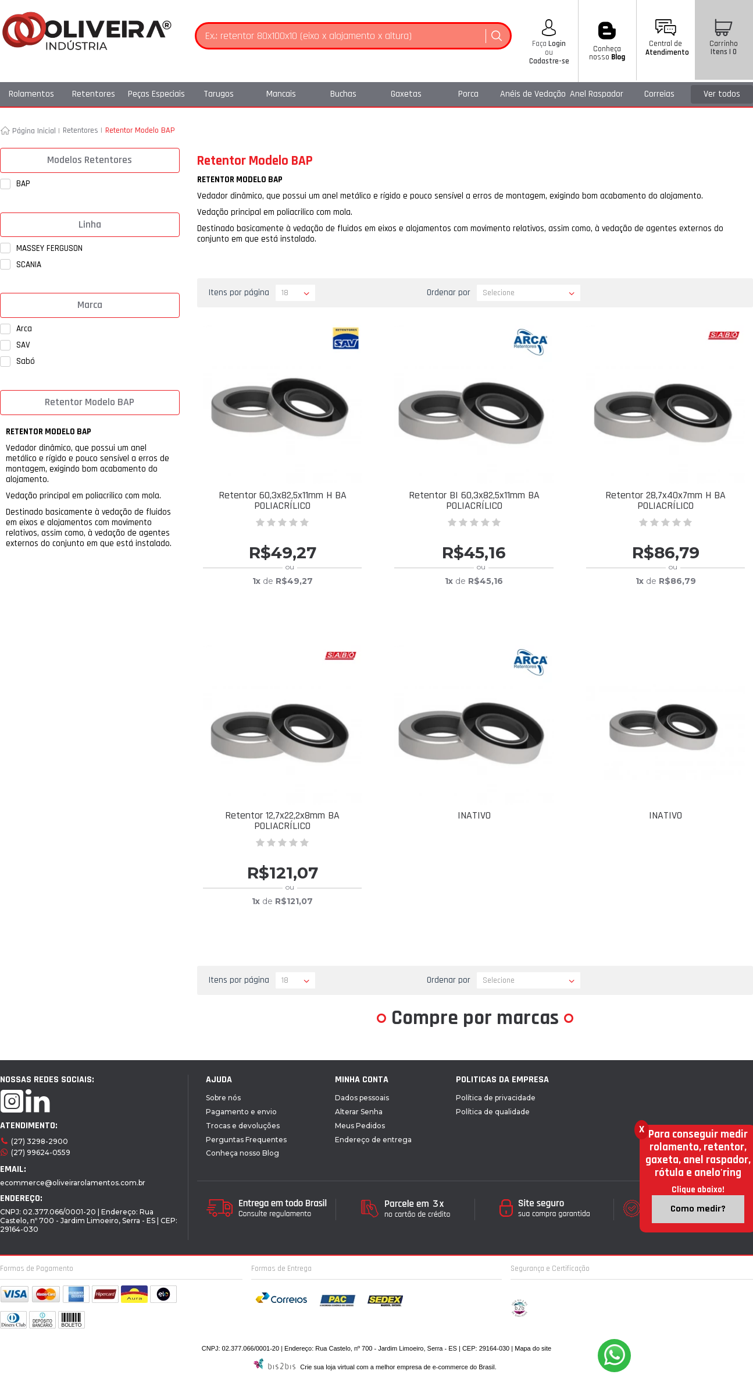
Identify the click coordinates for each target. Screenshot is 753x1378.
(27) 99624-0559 (40, 1152)
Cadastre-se (549, 61)
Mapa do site (533, 1348)
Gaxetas (406, 94)
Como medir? (698, 1209)
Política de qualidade (493, 1111)
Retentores (93, 94)
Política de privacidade (496, 1097)
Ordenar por (448, 292)
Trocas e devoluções (243, 1125)
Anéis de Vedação (533, 94)
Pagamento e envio (241, 1111)
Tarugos (219, 94)
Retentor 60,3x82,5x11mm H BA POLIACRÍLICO (283, 500)
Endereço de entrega (373, 1139)
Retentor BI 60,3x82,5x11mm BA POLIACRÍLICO (474, 500)
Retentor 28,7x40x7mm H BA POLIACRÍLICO (665, 500)
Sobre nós (223, 1097)
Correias (659, 94)
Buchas (343, 94)
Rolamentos (31, 94)
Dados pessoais (362, 1097)
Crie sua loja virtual (327, 1366)
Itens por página (239, 292)
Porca (468, 94)
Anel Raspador (596, 94)
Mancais (281, 94)
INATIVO (474, 815)
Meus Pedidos (360, 1125)
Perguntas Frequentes (246, 1139)
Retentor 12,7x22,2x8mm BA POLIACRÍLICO (282, 821)
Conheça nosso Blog (242, 1153)
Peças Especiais (156, 94)
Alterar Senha (359, 1111)
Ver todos (722, 94)
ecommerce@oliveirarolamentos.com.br (72, 1182)
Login (556, 43)
